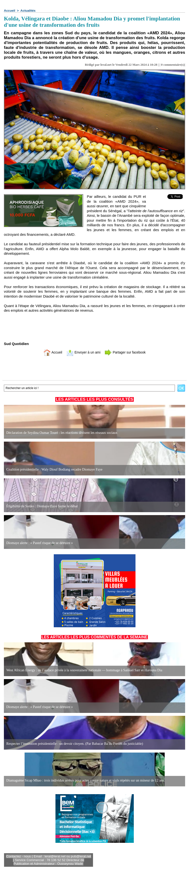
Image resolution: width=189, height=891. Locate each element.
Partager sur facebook (127, 352)
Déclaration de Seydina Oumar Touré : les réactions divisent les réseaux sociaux (61, 433)
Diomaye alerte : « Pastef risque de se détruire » (39, 543)
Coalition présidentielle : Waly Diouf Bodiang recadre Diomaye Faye (53, 469)
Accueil (9, 10)
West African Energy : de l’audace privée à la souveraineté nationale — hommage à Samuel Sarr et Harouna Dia (83, 670)
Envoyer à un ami (82, 352)
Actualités (28, 10)
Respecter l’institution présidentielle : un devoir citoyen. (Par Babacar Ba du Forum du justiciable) (73, 744)
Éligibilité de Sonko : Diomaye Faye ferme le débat (41, 506)
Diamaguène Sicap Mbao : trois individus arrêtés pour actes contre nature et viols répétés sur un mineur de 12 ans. (84, 780)
